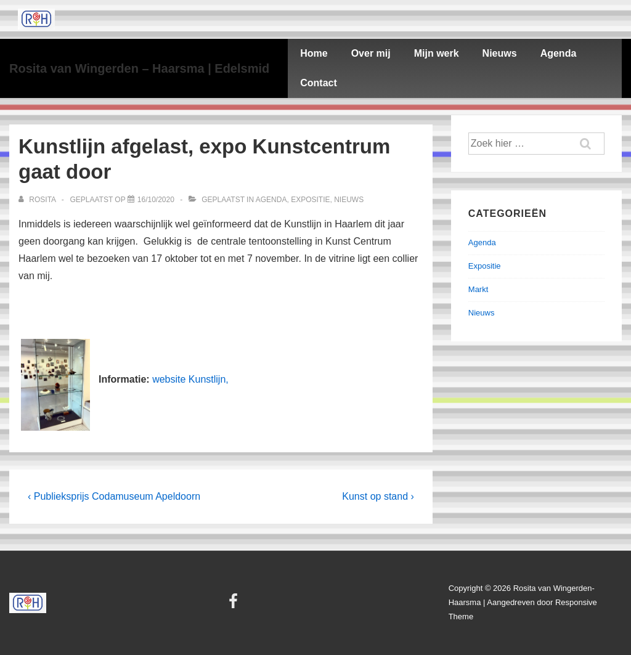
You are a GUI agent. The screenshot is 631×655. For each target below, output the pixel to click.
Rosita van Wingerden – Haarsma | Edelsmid (139, 68)
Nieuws (499, 53)
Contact (318, 83)
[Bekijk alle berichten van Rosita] (38, 199)
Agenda (558, 53)
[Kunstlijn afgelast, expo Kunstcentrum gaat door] (155, 199)
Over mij (371, 53)
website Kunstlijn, (190, 379)
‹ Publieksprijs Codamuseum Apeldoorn (114, 496)
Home (313, 53)
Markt (478, 289)
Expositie (310, 199)
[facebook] (235, 605)
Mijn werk (436, 53)
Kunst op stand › (378, 496)
